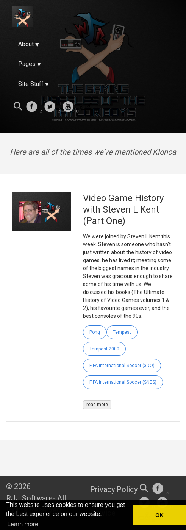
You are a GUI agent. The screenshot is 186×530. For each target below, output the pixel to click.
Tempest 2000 (104, 349)
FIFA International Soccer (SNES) (122, 382)
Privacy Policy (114, 489)
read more (97, 404)
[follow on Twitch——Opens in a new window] (88, 107)
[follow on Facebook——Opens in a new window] (34, 107)
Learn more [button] (22, 524)
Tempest (122, 332)
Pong (94, 332)
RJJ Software (29, 498)
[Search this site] (18, 107)
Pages (27, 63)
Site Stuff (31, 84)
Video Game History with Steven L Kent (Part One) (123, 209)
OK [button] (159, 515)
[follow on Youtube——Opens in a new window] (70, 107)
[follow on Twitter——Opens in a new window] (52, 107)
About (26, 44)
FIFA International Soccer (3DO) (122, 365)
